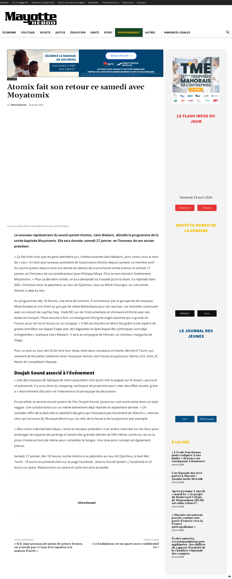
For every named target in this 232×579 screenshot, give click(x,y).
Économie (9, 32)
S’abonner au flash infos (43, 2)
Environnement (129, 32)
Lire (207, 313)
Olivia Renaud (87, 502)
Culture (12, 79)
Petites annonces (110, 2)
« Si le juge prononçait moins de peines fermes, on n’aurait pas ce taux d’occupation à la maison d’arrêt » (48, 547)
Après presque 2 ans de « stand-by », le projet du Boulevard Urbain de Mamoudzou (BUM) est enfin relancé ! (188, 497)
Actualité (4, 2)
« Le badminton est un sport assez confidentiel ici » (125, 545)
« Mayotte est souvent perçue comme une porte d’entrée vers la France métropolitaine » (187, 521)
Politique (28, 32)
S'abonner (185, 207)
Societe (45, 32)
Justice (60, 32)
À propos (141, 2)
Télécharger (207, 419)
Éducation (77, 32)
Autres (150, 32)
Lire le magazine (20, 2)
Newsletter (93, 2)
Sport (108, 32)
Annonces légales (175, 32)
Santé (94, 32)
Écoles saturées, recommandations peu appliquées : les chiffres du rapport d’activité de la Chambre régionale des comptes (188, 546)
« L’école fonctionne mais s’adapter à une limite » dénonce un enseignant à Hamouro (188, 457)
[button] (227, 32)
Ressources (128, 2)
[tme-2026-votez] (196, 103)
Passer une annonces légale (71, 2)
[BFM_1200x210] (85, 76)
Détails (207, 207)
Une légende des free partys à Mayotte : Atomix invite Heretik (187, 476)
